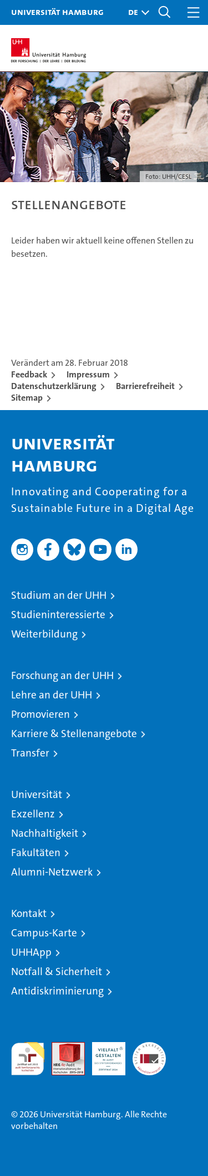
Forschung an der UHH (62, 675)
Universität (36, 794)
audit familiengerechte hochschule (27, 1058)
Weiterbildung (44, 634)
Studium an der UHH (58, 595)
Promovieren (40, 714)
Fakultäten (35, 852)
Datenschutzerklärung (54, 386)
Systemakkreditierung (149, 1048)
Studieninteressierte (58, 614)
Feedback (29, 374)
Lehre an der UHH (51, 695)
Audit (62, 1048)
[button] (136, 12)
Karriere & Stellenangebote (74, 733)
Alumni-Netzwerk (52, 872)
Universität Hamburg (57, 12)
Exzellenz (33, 814)
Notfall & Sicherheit (56, 971)
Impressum (88, 374)
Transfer (30, 753)
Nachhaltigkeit (44, 833)
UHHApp (31, 952)
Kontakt (29, 913)
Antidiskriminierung (57, 991)
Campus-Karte (44, 933)
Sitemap (27, 397)
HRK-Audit (102, 1053)
